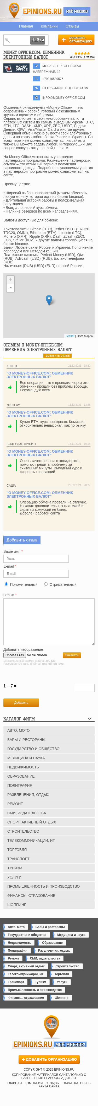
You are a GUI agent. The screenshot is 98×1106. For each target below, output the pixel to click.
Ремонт (15, 812)
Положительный (23, 584)
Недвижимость (23, 776)
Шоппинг (16, 913)
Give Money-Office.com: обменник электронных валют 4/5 (85, 53)
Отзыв (10, 595)
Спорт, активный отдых (31, 831)
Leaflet (70, 336)
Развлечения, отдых (28, 803)
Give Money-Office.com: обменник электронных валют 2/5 (79, 53)
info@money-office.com (63, 98)
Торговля (17, 858)
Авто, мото (18, 739)
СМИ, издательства (26, 822)
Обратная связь (76, 1092)
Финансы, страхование (31, 904)
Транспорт (18, 867)
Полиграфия (19, 794)
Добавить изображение (23, 658)
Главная (26, 26)
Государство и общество (33, 757)
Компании (49, 26)
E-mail (9, 566)
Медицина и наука (26, 767)
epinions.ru (43, 11)
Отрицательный (63, 584)
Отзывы (72, 26)
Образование (21, 785)
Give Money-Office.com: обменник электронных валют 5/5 (88, 53)
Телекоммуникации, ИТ (31, 849)
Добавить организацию (76, 39)
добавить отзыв (58, 355)
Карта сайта (49, 1095)
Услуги (14, 886)
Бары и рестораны (26, 748)
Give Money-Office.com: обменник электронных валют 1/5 (76, 53)
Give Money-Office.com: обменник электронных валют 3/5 (82, 53)
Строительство (23, 840)
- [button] (10, 288)
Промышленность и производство (43, 895)
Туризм (14, 877)
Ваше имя (13, 552)
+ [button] (10, 280)
